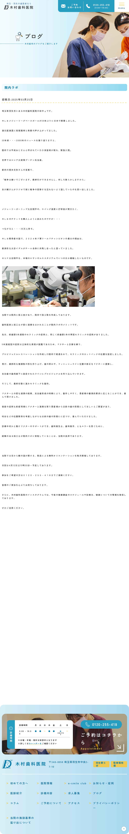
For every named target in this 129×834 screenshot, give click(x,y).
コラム (14, 803)
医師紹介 (16, 793)
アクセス (74, 803)
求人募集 (74, 793)
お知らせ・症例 (103, 783)
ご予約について (51, 803)
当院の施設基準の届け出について (22, 820)
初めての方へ (19, 783)
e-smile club (77, 783)
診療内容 (47, 793)
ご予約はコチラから (102, 741)
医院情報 (47, 783)
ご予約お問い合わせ (75, 6)
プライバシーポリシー (106, 805)
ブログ (97, 793)
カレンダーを (35, 743)
